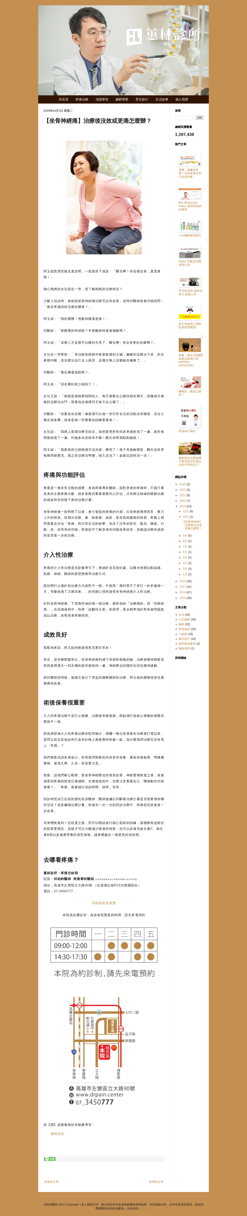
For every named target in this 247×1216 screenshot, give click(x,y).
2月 (185, 574)
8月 (185, 541)
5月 (185, 557)
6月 (185, 552)
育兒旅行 (141, 99)
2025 (183, 484)
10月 (186, 516)
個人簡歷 (181, 99)
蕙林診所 (58, 1134)
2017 (183, 586)
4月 (185, 563)
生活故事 (161, 99)
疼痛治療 (82, 99)
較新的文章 (51, 1181)
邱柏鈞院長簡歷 (104, 903)
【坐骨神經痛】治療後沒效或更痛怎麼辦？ (192, 525)
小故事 (183, 634)
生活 (181, 614)
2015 (183, 597)
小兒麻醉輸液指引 (190, 235)
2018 (183, 581)
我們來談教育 (187, 643)
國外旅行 (184, 638)
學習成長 (184, 629)
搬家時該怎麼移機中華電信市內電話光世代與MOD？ (190, 461)
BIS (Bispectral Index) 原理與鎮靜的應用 (190, 206)
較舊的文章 (156, 1181)
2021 (183, 495)
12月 (186, 511)
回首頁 (63, 99)
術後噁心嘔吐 (187, 431)
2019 (183, 506)
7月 (185, 546)
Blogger (146, 1208)
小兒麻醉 (184, 619)
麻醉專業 (122, 99)
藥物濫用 (184, 648)
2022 (183, 489)
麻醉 (181, 624)
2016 (183, 592)
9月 (185, 535)
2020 (183, 500)
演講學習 (102, 99)
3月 (185, 568)
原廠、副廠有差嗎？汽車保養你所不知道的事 (190, 173)
